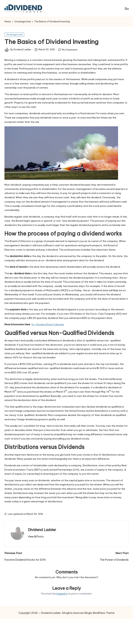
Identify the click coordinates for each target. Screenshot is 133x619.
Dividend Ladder (42, 529)
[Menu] (126, 8)
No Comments (68, 49)
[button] (36, 536)
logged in (61, 593)
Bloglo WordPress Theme (100, 613)
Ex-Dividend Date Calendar (48, 324)
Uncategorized (14, 34)
